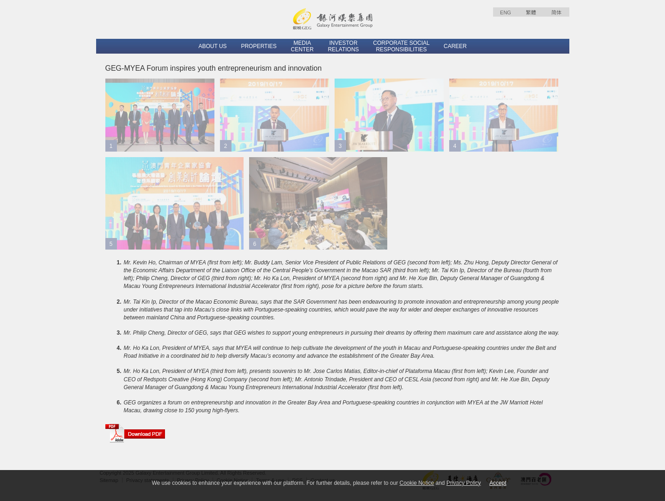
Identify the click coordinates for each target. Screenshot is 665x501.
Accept (497, 483)
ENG (505, 12)
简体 (556, 12)
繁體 (531, 12)
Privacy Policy (463, 483)
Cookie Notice (416, 483)
